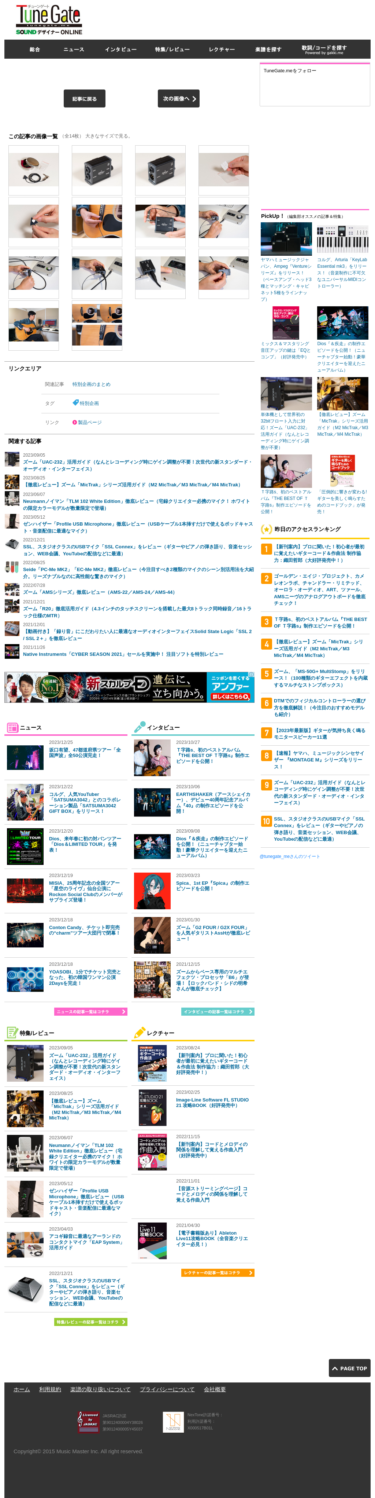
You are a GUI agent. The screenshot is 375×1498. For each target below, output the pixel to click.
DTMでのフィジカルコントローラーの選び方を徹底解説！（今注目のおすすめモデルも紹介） (319, 707)
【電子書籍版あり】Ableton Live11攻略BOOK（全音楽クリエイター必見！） (212, 1238)
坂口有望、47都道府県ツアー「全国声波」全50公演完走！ (85, 753)
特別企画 (89, 403)
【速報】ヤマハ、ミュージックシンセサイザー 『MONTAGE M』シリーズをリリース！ (319, 760)
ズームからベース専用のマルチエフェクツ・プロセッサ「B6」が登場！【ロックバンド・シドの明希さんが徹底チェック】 (212, 980)
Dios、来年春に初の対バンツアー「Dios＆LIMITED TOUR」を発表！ (85, 844)
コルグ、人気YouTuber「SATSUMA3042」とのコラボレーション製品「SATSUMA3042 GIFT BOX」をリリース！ (85, 803)
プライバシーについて (167, 1389)
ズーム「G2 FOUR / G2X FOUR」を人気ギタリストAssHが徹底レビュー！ (213, 933)
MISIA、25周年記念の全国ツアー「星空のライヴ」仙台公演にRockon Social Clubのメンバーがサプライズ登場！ (85, 891)
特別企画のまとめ (92, 384)
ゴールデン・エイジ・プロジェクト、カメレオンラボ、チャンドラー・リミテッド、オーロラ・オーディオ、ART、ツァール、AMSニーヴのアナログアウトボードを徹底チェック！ (319, 589)
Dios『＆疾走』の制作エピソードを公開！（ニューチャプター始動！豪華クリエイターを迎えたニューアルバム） (212, 847)
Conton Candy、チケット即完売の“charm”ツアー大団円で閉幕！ (84, 930)
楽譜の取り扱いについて (100, 1389)
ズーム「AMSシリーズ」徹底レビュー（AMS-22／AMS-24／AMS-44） (100, 592)
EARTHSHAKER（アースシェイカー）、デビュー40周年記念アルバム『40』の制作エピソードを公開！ (213, 803)
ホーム (22, 1389)
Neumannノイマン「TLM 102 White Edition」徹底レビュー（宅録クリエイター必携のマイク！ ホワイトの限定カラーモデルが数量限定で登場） (85, 1157)
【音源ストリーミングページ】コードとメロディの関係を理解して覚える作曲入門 (212, 1194)
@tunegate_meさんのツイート (290, 856)
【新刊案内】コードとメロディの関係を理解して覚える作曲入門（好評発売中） (212, 1149)
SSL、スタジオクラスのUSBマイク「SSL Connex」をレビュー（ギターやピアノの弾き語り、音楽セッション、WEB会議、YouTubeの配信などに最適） (87, 1292)
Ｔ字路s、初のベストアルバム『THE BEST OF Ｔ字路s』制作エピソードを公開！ (212, 755)
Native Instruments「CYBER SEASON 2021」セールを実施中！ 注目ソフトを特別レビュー (123, 654)
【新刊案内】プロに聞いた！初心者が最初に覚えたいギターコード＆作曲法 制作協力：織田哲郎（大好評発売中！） (212, 1064)
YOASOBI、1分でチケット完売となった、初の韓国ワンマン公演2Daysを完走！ (85, 977)
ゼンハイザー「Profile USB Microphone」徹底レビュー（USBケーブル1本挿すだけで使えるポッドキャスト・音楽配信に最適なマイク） (86, 1202)
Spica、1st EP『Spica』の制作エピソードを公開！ (212, 886)
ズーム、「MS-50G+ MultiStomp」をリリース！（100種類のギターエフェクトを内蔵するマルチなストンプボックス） (321, 678)
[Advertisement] (237, 17)
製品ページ (90, 422)
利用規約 (50, 1389)
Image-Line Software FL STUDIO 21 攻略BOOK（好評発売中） (212, 1102)
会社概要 (215, 1389)
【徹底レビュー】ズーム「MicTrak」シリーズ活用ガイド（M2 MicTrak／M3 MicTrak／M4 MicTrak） (133, 484)
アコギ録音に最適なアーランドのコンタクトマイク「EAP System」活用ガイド (87, 1242)
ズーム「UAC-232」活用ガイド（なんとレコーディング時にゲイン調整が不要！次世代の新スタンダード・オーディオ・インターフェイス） (84, 1067)
